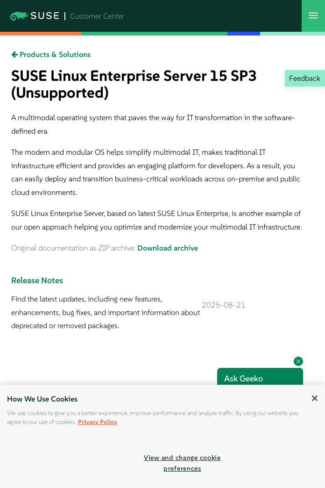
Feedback (304, 78)
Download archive (167, 247)
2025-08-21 (224, 304)
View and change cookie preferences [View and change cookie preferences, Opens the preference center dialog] (182, 463)
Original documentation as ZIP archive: (74, 247)
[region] (162, 436)
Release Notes (37, 280)
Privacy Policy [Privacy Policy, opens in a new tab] (97, 422)
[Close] (314, 398)
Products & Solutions (51, 54)
